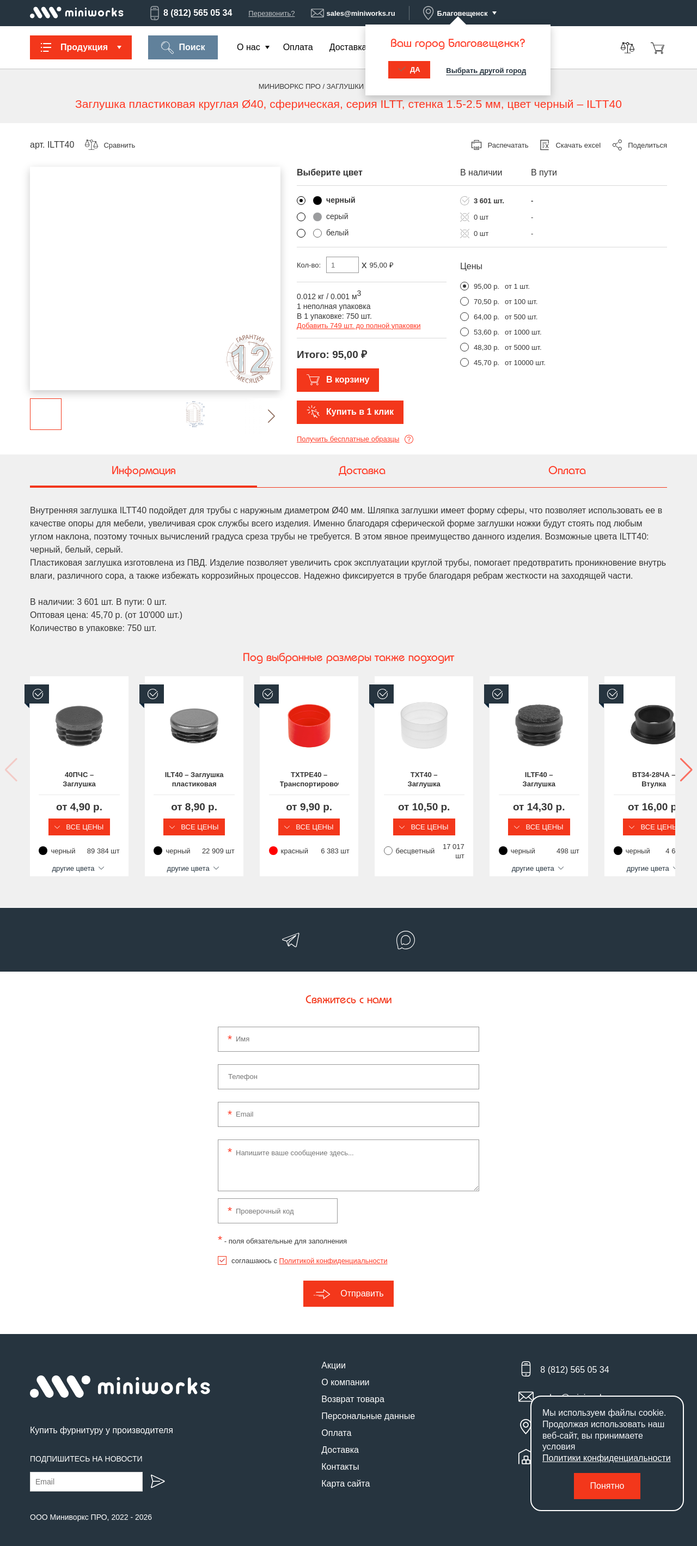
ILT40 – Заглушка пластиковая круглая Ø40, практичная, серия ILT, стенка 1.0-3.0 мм (267, 780)
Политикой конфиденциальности (333, 1253)
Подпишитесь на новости (86, 1451)
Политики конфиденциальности (606, 1458)
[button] (262, 416)
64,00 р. (486, 317)
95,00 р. (486, 286)
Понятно (607, 1485)
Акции (333, 1357)
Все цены (103, 827)
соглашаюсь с (309, 1253)
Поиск (183, 47)
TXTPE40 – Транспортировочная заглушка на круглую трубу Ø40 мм (430, 780)
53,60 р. (486, 332)
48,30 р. (486, 347)
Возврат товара (352, 1391)
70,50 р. (486, 302)
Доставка (348, 47)
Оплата (298, 47)
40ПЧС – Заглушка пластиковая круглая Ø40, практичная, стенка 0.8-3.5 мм (103, 780)
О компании (345, 1374)
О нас (248, 47)
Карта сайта (345, 1476)
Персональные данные (368, 1408)
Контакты (340, 1459)
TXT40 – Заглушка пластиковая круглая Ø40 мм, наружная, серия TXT (593, 780)
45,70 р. (486, 363)
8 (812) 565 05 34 (190, 13)
